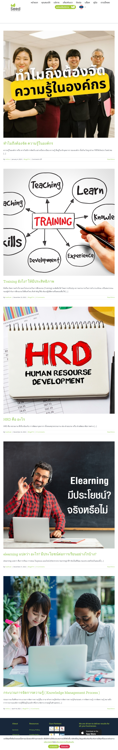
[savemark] (51, 734)
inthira (7, 159)
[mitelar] (62, 727)
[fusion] (56, 727)
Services (15, 729)
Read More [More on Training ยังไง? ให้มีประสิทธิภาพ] (111, 297)
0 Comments (40, 297)
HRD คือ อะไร (14, 419)
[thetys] (62, 734)
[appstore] (90, 730)
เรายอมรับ (53, 746)
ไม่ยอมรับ (64, 746)
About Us (15, 734)
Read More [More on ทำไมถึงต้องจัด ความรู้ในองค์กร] (111, 159)
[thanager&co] (56, 734)
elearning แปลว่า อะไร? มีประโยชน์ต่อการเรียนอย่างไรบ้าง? (49, 554)
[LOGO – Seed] (15, 3)
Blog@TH (27, 159)
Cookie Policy (34, 734)
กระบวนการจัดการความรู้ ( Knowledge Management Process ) (51, 692)
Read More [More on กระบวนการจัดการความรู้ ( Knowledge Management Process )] (111, 709)
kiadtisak (8, 297)
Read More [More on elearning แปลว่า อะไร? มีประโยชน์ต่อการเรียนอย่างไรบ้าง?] (111, 567)
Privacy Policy (34, 729)
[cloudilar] (51, 727)
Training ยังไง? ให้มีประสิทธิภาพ (28, 281)
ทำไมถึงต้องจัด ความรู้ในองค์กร (28, 143)
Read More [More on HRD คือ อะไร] (111, 432)
